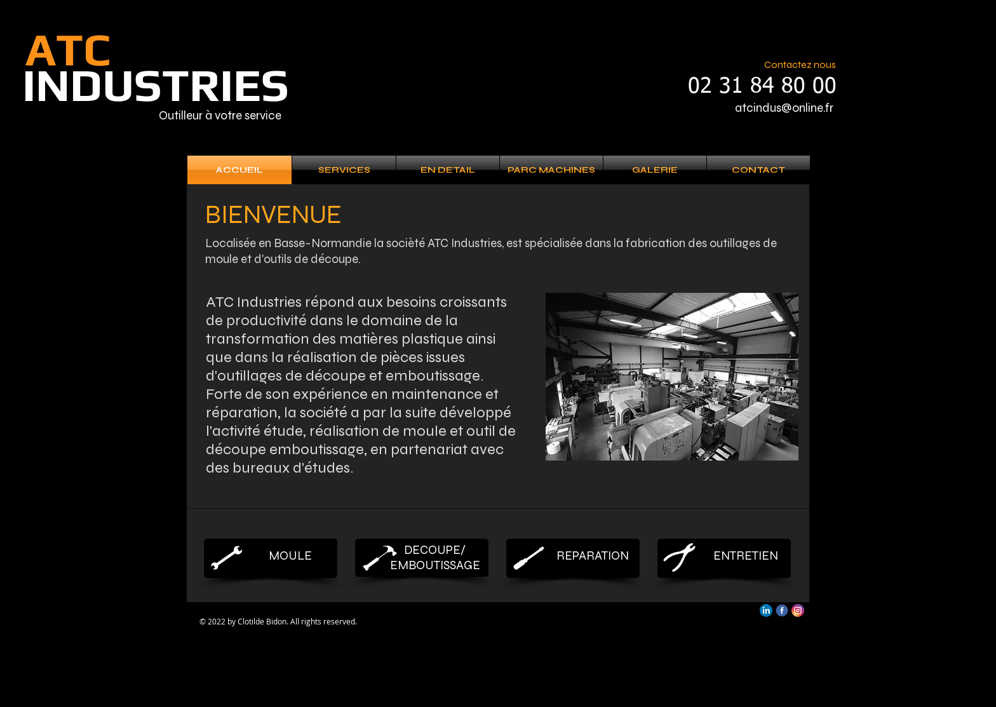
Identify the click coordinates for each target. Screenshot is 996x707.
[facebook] (782, 610)
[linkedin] (766, 610)
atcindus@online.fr (784, 107)
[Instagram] (797, 610)
